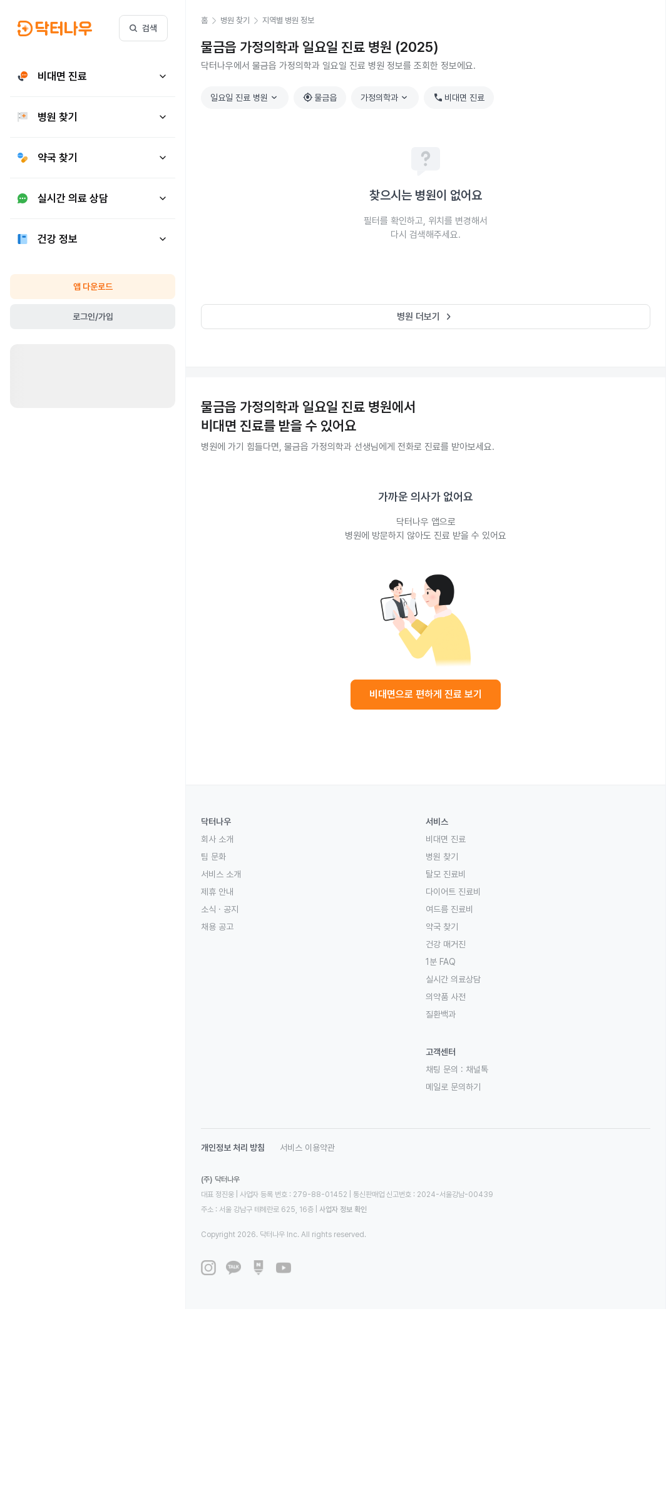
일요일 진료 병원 (245, 98)
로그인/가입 (93, 317)
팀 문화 (213, 857)
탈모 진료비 (446, 874)
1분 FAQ (441, 962)
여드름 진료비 (449, 909)
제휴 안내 (217, 892)
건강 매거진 (446, 944)
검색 (143, 28)
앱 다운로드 (93, 287)
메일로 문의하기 (453, 1087)
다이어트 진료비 (453, 892)
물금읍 (320, 97)
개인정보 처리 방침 (233, 1148)
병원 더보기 (426, 316)
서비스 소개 (221, 874)
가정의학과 (386, 98)
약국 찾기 (442, 927)
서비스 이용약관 (307, 1148)
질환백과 (441, 1014)
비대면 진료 (458, 97)
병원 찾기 (442, 857)
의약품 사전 (446, 997)
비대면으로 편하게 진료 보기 (425, 694)
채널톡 (477, 1069)
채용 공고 (217, 927)
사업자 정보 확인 (343, 1209)
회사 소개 (217, 839)
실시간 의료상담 (453, 979)
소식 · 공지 (219, 909)
